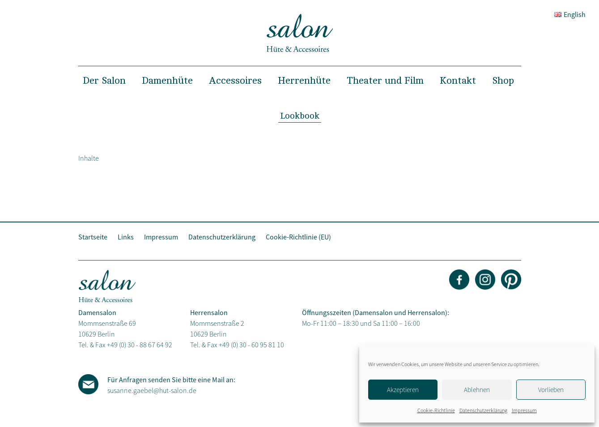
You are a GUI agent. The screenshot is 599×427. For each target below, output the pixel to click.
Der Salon (104, 80)
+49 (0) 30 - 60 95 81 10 (251, 344)
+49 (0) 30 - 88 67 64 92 (139, 344)
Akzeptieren (403, 389)
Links (126, 236)
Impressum (524, 410)
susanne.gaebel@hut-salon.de (151, 390)
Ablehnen (477, 389)
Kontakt (458, 80)
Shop (503, 80)
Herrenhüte (304, 80)
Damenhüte (167, 80)
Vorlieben (551, 389)
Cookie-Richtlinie (436, 410)
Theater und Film (385, 80)
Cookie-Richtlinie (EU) (298, 236)
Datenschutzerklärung (483, 410)
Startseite (92, 236)
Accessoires (235, 80)
